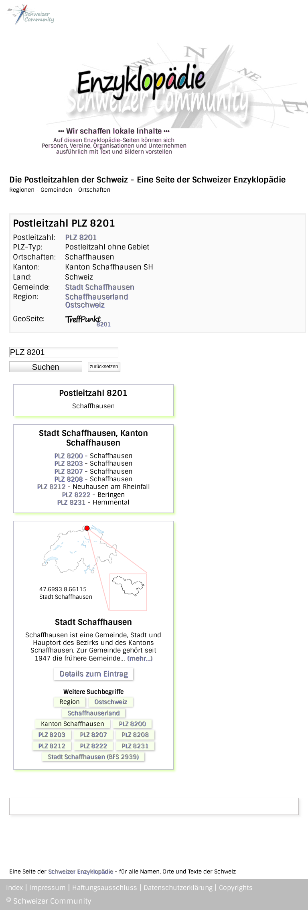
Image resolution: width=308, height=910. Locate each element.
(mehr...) (139, 658)
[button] (46, 367)
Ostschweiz (84, 305)
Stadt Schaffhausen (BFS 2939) (93, 757)
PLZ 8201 (81, 237)
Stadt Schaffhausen (99, 287)
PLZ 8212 (51, 486)
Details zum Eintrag (93, 674)
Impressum (47, 888)
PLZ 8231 (71, 502)
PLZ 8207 (68, 471)
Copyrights (236, 888)
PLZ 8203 (68, 463)
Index (14, 888)
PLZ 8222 (76, 494)
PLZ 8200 (68, 456)
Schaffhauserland (96, 297)
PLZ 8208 (68, 479)
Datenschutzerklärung (178, 888)
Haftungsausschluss (104, 888)
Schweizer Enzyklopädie (80, 871)
